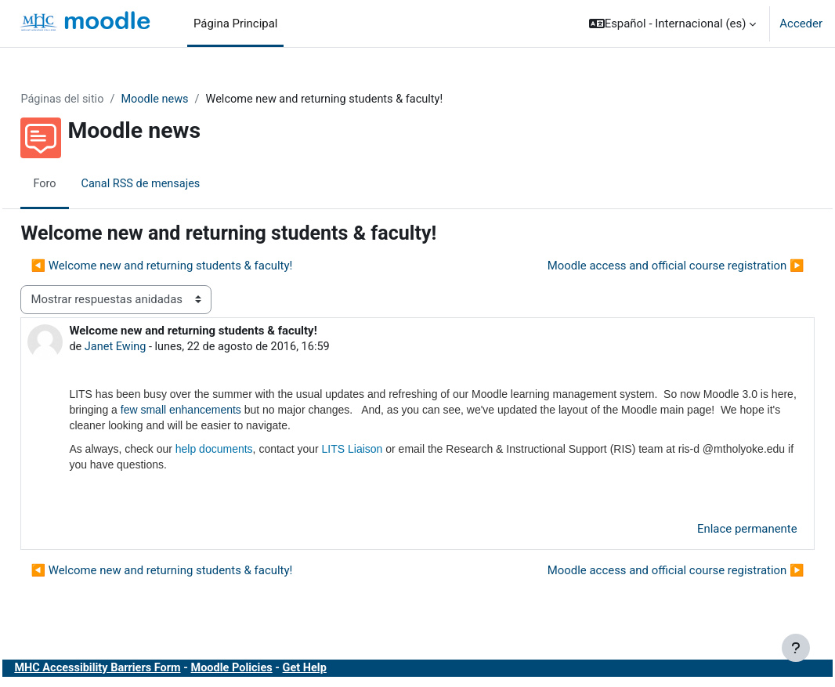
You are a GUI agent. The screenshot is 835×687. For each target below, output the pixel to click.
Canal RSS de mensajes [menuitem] (178, 184)
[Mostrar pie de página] (796, 648)
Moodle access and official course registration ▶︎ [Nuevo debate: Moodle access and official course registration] (640, 266)
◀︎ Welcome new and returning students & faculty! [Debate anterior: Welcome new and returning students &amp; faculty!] (196, 266)
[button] (673, 23)
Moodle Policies (273, 670)
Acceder (800, 23)
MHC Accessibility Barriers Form (135, 670)
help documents (248, 449)
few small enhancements (311, 410)
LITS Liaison (387, 449)
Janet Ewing (151, 347)
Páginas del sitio (98, 99)
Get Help (348, 670)
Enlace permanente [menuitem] (712, 530)
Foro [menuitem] (80, 184)
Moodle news (193, 99)
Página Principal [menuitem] (235, 23)
